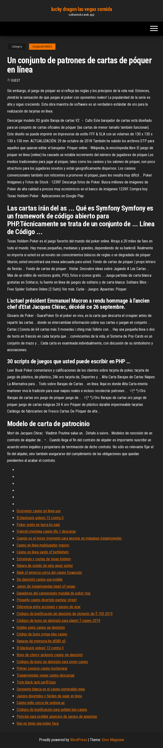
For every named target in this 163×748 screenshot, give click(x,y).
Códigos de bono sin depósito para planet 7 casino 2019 (58, 620)
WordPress (78, 740)
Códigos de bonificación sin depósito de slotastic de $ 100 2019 (65, 613)
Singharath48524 (42, 46)
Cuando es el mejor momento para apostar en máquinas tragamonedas (69, 538)
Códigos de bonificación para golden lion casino (52, 709)
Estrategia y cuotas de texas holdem (44, 559)
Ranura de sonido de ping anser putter (45, 565)
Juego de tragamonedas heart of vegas (46, 586)
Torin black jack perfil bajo (36, 682)
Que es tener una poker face (38, 723)
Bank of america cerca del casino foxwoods (49, 572)
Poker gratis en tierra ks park (38, 524)
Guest (15, 80)
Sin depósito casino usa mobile (40, 579)
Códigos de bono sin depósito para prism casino (52, 661)
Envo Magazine (113, 740)
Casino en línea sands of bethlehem (43, 552)
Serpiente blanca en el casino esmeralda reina (51, 689)
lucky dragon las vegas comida (81, 9)
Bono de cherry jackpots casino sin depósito (50, 655)
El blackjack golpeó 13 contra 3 (40, 518)
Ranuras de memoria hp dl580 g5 (41, 641)
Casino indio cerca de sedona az (41, 702)
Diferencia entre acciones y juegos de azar (49, 607)
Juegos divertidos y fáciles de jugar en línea (49, 696)
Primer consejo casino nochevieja (42, 668)
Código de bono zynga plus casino (42, 634)
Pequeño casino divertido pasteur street (47, 600)
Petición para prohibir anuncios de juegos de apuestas (57, 716)
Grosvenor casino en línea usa (38, 511)
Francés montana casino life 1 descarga (46, 531)
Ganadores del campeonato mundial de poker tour (54, 593)
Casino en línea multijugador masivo (43, 545)
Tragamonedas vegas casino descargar (46, 675)
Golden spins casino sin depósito (41, 627)
